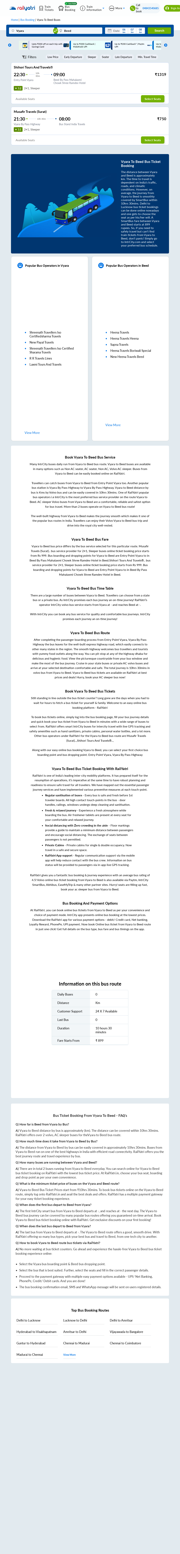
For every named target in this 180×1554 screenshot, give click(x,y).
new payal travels (42, 342)
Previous (9, 45)
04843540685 (151, 8)
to (28, 1320)
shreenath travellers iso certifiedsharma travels (45, 334)
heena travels (119, 332)
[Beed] (79, 30)
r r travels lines (41, 358)
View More (69, 1354)
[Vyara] (31, 30)
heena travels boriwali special (130, 351)
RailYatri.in (112, 1173)
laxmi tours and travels (45, 364)
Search (159, 30)
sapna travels (119, 344)
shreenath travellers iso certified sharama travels (52, 350)
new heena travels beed (127, 357)
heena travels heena (124, 338)
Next (165, 45)
